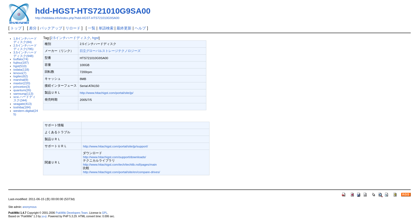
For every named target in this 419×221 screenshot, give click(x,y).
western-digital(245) (25, 112)
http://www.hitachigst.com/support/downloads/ (114, 157)
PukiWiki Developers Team (72, 212)
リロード (72, 28)
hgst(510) (19, 66)
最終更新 (124, 28)
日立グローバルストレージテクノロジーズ (110, 50)
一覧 (91, 28)
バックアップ (51, 28)
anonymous (30, 206)
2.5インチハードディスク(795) (25, 47)
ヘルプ (140, 28)
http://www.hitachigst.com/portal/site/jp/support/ (115, 146)
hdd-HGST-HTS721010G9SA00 (92, 10)
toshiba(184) (22, 107)
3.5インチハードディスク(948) (25, 54)
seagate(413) (22, 103)
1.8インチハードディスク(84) (25, 40)
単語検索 (106, 28)
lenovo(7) (19, 73)
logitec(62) (20, 76)
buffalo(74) (20, 59)
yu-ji (44, 216)
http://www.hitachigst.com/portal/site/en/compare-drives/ (121, 172)
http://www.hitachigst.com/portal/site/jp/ (106, 92)
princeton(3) (21, 86)
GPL (104, 212)
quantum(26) (22, 90)
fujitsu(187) (21, 62)
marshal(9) (20, 79)
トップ (16, 28)
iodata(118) (21, 69)
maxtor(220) (21, 83)
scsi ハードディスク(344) (24, 98)
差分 (33, 28)
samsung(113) (23, 93)
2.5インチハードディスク (70, 38)
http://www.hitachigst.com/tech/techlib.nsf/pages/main (120, 164)
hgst (95, 38)
